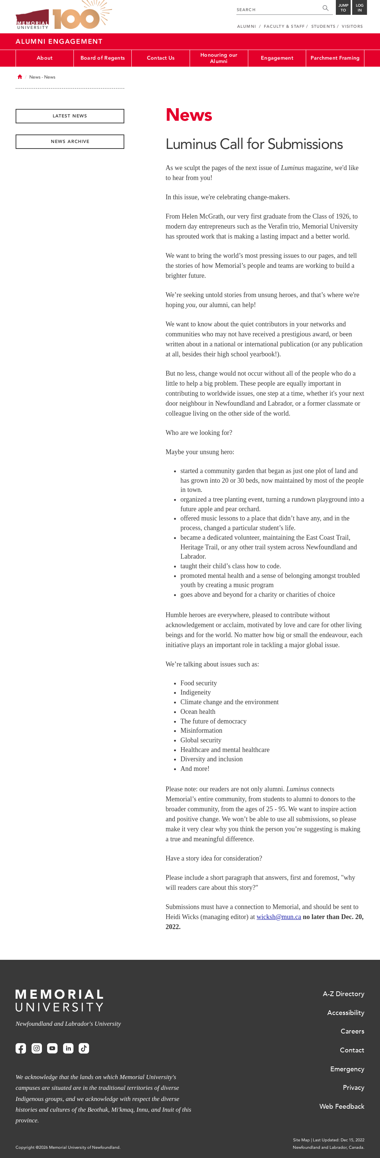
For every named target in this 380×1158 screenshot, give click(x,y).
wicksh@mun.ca (279, 917)
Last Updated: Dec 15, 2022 (338, 1140)
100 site (82, 15)
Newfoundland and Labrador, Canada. (328, 1147)
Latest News (70, 116)
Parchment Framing (335, 58)
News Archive (70, 141)
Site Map (301, 1140)
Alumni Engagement (59, 41)
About (44, 58)
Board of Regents (103, 58)
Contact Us (161, 58)
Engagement (277, 58)
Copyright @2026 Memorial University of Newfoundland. (68, 1147)
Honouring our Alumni (219, 58)
